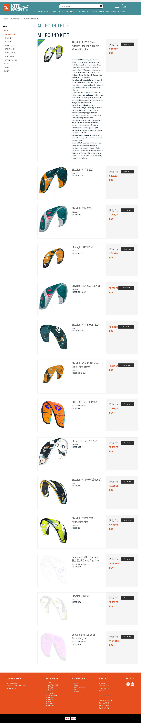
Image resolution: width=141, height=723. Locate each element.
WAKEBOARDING (43, 12)
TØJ (107, 12)
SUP (67, 12)
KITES (6, 31)
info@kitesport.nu (12, 688)
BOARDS (6, 64)
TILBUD (53, 12)
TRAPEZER (7, 67)
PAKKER (6, 71)
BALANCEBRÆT (84, 12)
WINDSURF (121, 12)
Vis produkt (127, 44)
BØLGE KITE (8, 42)
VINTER (101, 12)
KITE (35, 12)
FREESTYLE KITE (10, 49)
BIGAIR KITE (8, 38)
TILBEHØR (60, 12)
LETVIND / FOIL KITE (11, 60)
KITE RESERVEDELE (11, 53)
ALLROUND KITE (10, 34)
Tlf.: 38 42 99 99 (12, 683)
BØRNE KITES (9, 45)
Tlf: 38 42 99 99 (104, 696)
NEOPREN (73, 12)
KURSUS (113, 12)
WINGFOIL (94, 12)
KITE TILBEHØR (9, 56)
